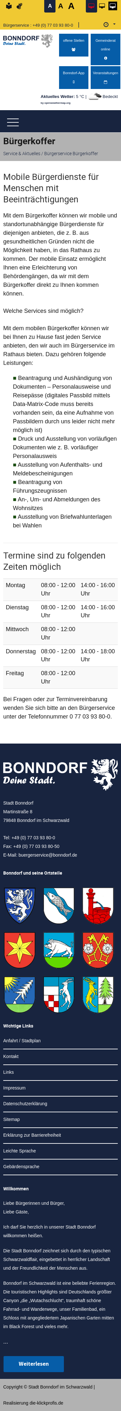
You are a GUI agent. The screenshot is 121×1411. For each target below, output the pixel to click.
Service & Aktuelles (21, 153)
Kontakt (10, 1056)
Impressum (14, 1087)
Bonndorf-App (74, 77)
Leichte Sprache (19, 1150)
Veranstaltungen (105, 77)
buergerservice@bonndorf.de (47, 855)
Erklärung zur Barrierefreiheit (32, 1135)
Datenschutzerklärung (25, 1103)
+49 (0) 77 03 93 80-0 (53, 25)
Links (8, 1072)
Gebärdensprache (21, 1166)
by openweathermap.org (55, 102)
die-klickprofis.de (46, 1403)
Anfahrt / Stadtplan (22, 1040)
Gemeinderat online (106, 49)
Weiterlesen (34, 1364)
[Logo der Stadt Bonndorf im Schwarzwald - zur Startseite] (30, 39)
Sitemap (11, 1119)
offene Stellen (73, 45)
